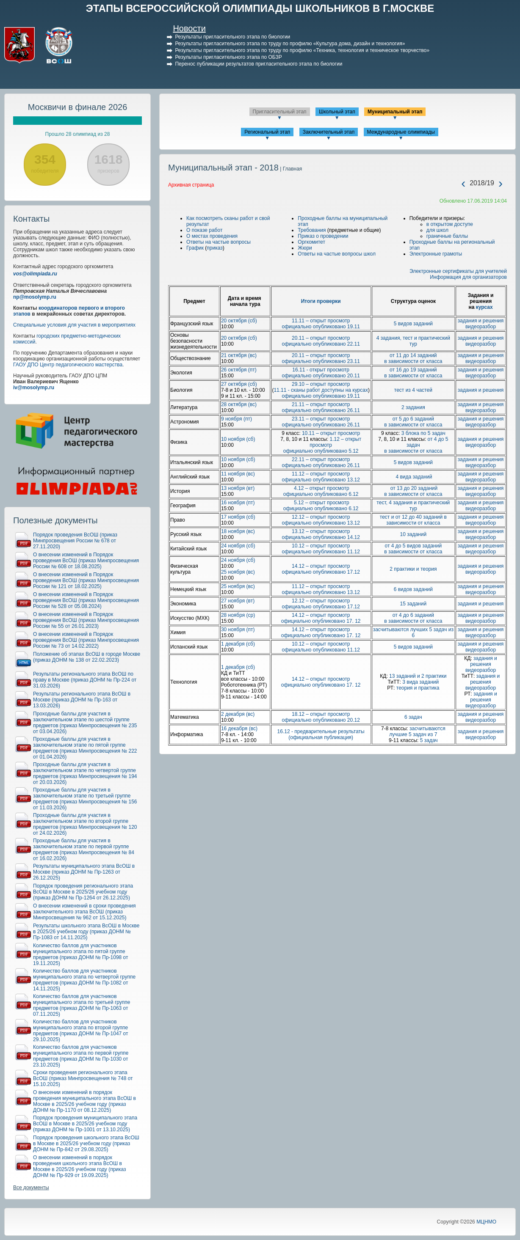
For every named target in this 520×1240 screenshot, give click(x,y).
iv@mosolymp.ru (33, 387)
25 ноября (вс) (238, 572)
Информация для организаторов (468, 277)
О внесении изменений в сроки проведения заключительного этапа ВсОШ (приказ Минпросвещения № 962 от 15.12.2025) (84, 912)
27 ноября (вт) (237, 601)
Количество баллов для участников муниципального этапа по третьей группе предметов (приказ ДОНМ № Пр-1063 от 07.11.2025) (81, 1005)
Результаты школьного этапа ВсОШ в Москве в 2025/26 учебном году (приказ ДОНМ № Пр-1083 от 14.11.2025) (86, 931)
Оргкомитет (311, 242)
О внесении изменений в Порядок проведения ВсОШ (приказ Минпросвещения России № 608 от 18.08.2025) (86, 560)
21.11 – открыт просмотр (321, 404)
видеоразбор (480, 327)
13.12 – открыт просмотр (321, 531)
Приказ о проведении (323, 236)
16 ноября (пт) (238, 503)
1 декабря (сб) (238, 644)
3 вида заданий (420, 682)
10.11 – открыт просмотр (331, 433)
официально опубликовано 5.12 (321, 451)
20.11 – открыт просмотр (321, 338)
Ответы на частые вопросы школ (337, 254)
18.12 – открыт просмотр (321, 714)
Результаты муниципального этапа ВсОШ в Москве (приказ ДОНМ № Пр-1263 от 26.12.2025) (84, 872)
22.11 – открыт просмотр (321, 459)
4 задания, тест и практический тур (413, 341)
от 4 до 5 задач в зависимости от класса (416, 445)
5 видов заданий (413, 324)
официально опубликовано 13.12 (321, 480)
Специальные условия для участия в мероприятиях (74, 325)
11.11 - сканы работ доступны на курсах (321, 390)
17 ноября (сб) (238, 517)
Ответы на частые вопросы (218, 242)
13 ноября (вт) (237, 488)
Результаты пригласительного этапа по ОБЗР (228, 57)
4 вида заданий (413, 477)
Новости (189, 28)
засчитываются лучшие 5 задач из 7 (417, 731)
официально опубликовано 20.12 (321, 720)
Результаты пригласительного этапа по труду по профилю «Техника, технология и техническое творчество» (302, 50)
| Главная (290, 169)
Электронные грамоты (435, 254)
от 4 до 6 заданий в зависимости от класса (413, 618)
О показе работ (204, 230)
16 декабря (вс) (239, 728)
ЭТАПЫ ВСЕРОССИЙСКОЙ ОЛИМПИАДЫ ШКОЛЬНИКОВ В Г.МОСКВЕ (260, 8)
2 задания (413, 407)
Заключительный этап (329, 132)
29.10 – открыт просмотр (321, 384)
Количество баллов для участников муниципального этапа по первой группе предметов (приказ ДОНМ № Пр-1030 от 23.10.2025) (80, 1056)
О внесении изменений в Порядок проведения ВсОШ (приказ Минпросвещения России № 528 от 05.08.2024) (86, 600)
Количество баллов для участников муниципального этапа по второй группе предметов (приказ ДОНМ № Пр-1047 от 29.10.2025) (80, 1030)
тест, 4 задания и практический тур (413, 505)
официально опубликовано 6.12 (321, 494)
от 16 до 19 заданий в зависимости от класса (413, 373)
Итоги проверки (321, 301)
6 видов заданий (413, 589)
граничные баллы (447, 236)
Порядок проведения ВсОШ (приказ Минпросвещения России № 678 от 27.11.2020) (75, 541)
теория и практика (418, 688)
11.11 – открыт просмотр (321, 321)
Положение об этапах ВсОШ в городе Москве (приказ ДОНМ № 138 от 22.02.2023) (86, 657)
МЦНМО (486, 1222)
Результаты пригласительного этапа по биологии (232, 37)
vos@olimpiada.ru (35, 274)
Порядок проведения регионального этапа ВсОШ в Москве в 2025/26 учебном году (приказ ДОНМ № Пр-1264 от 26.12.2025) (83, 892)
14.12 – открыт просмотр (321, 566)
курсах (484, 307)
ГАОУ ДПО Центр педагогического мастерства (67, 365)
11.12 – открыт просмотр (321, 474)
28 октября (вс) (239, 404)
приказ (214, 248)
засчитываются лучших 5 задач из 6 (413, 632)
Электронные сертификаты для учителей (458, 271)
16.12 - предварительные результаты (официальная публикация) (321, 734)
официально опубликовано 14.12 (321, 537)
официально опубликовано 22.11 (321, 344)
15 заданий (413, 604)
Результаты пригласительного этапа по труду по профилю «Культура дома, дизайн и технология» (290, 44)
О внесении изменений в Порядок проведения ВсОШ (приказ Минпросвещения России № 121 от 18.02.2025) (86, 580)
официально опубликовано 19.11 (321, 327)
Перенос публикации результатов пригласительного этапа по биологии (258, 64)
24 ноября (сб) (238, 546)
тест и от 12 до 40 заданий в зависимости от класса (413, 520)
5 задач (429, 740)
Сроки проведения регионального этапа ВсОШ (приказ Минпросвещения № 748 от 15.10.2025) (83, 1078)
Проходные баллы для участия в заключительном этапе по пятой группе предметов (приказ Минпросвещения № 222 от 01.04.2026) (85, 748)
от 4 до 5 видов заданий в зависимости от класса (413, 549)
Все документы (31, 1188)
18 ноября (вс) (238, 531)
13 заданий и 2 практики (417, 676)
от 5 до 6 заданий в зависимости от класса (413, 422)
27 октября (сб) (239, 384)
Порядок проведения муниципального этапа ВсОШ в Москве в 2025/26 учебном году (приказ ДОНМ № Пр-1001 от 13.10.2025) (85, 1124)
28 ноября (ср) (238, 615)
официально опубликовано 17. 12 (321, 621)
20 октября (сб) (239, 321)
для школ (437, 230)
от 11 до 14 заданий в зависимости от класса (413, 358)
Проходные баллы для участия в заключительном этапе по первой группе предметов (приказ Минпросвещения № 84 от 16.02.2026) (83, 849)
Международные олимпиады (401, 132)
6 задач (413, 717)
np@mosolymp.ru (34, 297)
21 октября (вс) (239, 355)
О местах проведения (212, 236)
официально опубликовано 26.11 (321, 410)
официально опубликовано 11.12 (321, 552)
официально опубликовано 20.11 (321, 376)
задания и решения (481, 321)
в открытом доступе (449, 224)
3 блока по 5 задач (423, 433)
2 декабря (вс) (237, 714)
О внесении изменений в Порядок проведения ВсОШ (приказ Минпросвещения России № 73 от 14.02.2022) (86, 640)
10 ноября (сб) (238, 439)
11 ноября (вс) (238, 474)
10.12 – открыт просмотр (321, 546)
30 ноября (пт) (238, 629)
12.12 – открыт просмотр (321, 517)
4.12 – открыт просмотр (321, 488)
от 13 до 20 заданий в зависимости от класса (413, 491)
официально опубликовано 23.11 (321, 361)
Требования (312, 230)
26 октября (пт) (239, 370)
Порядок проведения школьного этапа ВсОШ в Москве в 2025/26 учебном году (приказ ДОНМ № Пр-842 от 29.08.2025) (86, 1143)
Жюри (305, 248)
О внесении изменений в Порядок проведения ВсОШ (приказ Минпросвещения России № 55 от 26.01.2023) (86, 620)
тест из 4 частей (413, 390)
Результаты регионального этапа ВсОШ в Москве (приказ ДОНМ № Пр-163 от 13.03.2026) (81, 700)
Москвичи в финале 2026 (77, 107)
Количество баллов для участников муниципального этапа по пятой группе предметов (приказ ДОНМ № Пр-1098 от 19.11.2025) (80, 954)
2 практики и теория (413, 569)
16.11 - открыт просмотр (320, 370)
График (195, 248)
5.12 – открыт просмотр (321, 503)
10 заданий (413, 534)
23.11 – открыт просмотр (321, 419)
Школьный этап (337, 112)
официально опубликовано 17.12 (321, 572)
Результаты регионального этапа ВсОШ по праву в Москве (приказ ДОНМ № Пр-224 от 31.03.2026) (84, 680)
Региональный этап (267, 132)
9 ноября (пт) (236, 419)
